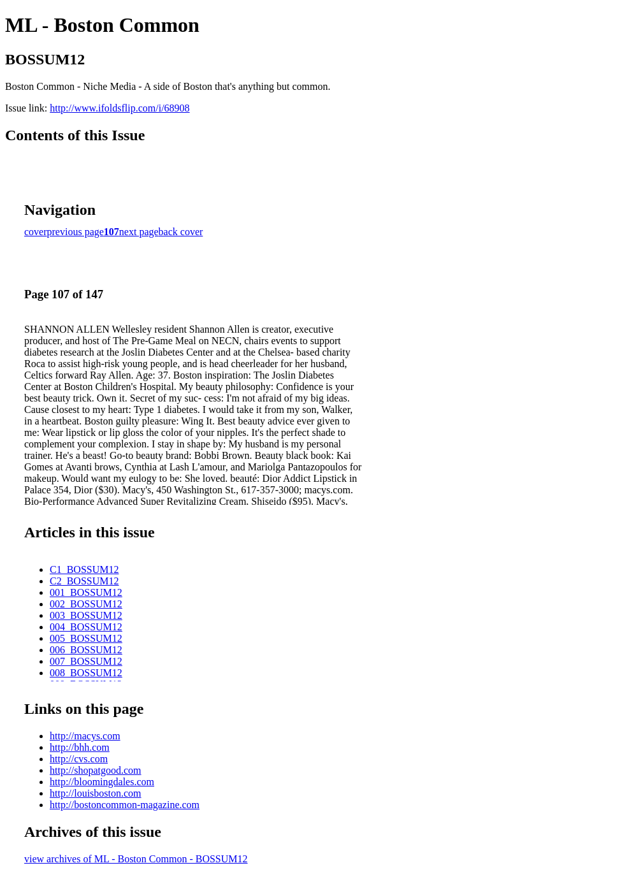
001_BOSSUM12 (86, 592)
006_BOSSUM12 (86, 649)
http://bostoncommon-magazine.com (124, 804)
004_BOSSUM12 (86, 626)
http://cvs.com (79, 758)
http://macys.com (85, 735)
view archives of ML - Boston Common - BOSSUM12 (136, 858)
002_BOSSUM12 (86, 603)
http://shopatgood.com (95, 770)
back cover (181, 231)
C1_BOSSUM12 (84, 569)
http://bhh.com (80, 747)
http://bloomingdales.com (102, 781)
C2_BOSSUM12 (84, 581)
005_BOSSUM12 (86, 638)
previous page (75, 231)
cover (35, 231)
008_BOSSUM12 (86, 672)
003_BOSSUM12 (86, 615)
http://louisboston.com (95, 793)
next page (139, 231)
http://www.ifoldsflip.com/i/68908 (119, 108)
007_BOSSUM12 (86, 661)
